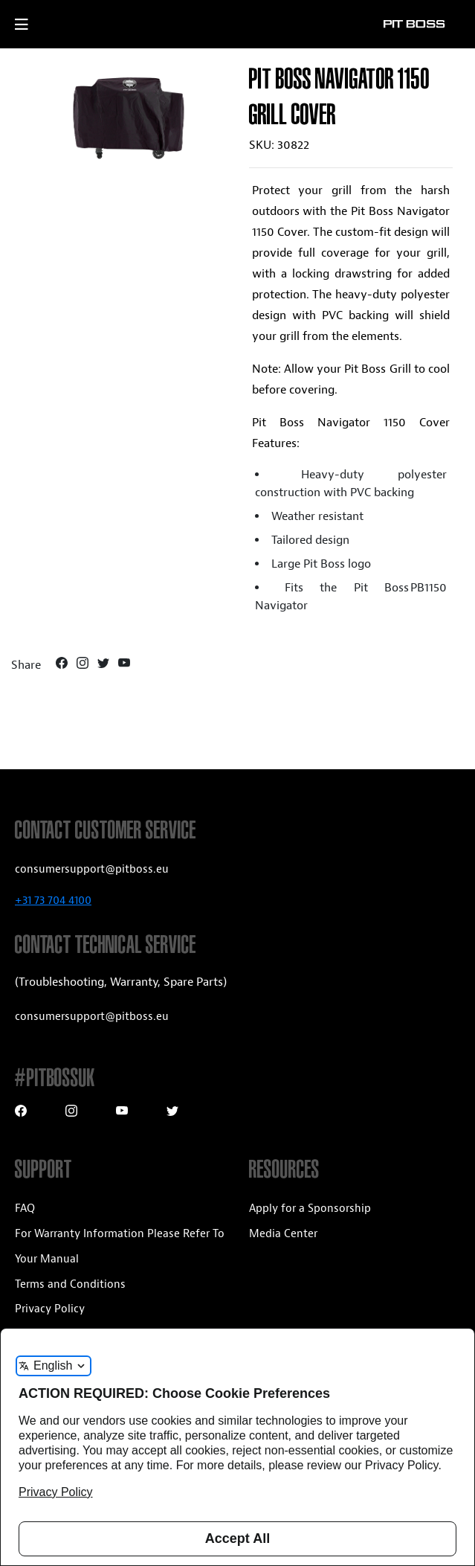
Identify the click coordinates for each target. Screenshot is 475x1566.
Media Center (283, 1234)
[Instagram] (84, 665)
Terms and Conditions (70, 1284)
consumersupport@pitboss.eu (92, 869)
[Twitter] (104, 665)
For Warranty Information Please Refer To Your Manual (119, 1246)
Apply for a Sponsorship (310, 1208)
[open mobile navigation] (35, 24)
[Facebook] (63, 665)
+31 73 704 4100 (53, 900)
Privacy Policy (50, 1309)
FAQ (25, 1208)
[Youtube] (124, 665)
